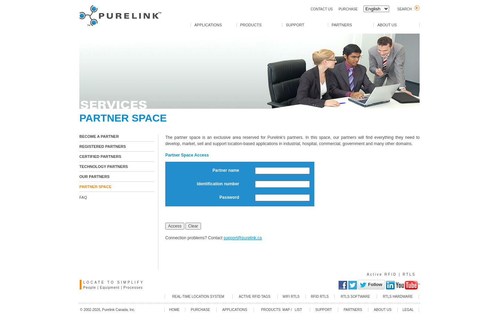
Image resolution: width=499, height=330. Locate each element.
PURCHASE (348, 9)
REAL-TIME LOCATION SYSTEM (198, 296)
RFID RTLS (320, 296)
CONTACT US (321, 9)
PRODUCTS (251, 25)
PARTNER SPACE (95, 187)
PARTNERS (342, 25)
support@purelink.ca (243, 237)
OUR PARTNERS (94, 177)
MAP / (287, 310)
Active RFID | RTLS (391, 274)
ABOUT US (387, 25)
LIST (297, 310)
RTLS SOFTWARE (355, 296)
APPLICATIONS (208, 25)
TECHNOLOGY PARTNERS (103, 166)
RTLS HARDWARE (398, 296)
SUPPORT (295, 25)
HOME (174, 310)
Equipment (110, 287)
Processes (133, 287)
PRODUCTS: (271, 310)
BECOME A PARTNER (99, 136)
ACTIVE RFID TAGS (254, 296)
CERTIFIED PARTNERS (100, 156)
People (89, 287)
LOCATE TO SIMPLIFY (113, 282)
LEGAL (408, 310)
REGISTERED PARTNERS (102, 146)
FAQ (83, 197)
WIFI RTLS (290, 296)
